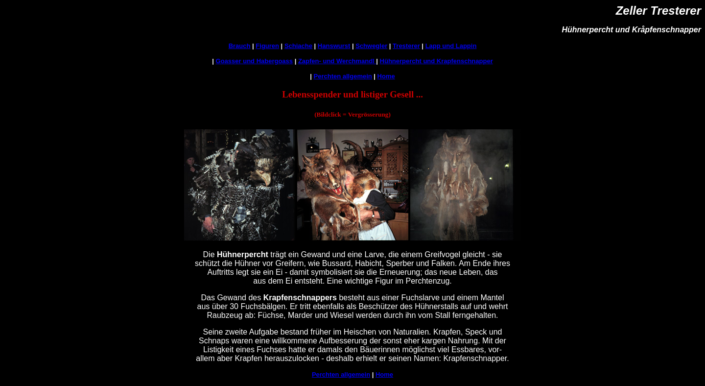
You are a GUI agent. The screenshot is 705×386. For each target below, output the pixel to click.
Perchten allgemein (343, 76)
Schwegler (371, 45)
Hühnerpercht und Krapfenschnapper (436, 61)
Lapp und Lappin (451, 45)
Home (386, 76)
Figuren (267, 45)
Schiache (298, 45)
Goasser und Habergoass (254, 61)
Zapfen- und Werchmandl (337, 61)
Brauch (240, 45)
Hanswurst (334, 45)
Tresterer (406, 45)
